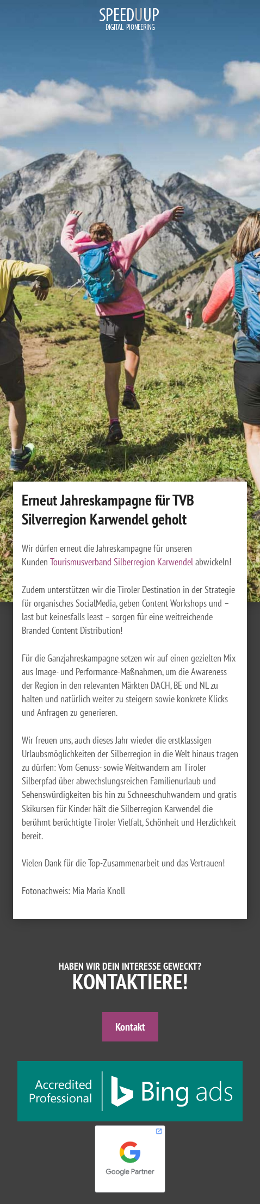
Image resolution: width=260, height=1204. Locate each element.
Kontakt (130, 1027)
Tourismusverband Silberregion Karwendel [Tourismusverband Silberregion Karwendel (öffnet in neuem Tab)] (121, 562)
